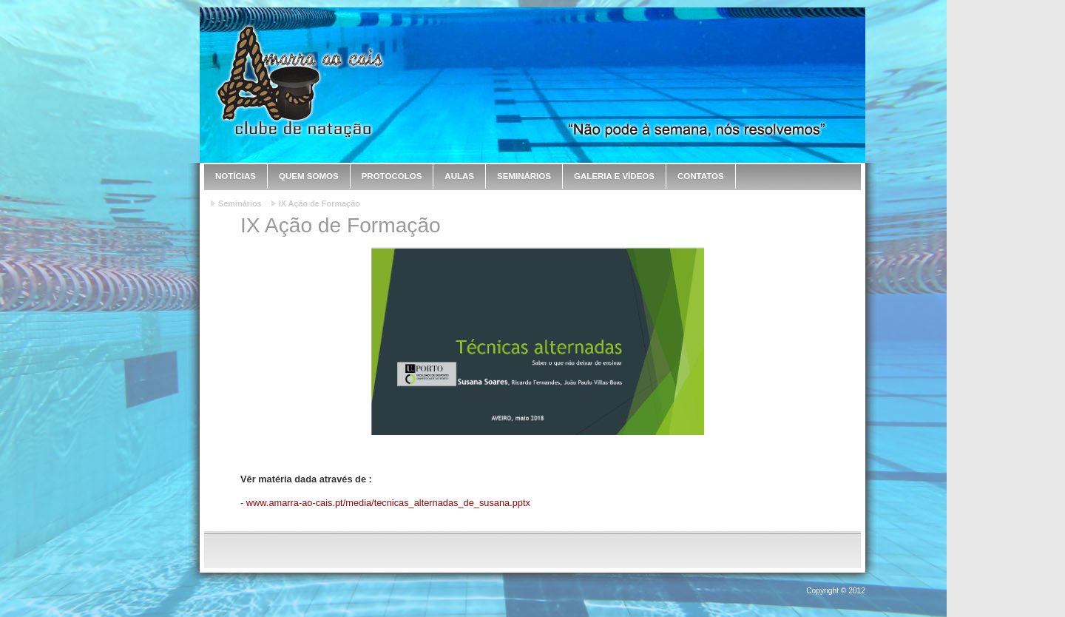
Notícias (235, 176)
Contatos (700, 176)
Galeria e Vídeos (614, 176)
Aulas (459, 176)
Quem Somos (309, 176)
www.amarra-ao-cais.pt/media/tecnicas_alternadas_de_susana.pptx (388, 502)
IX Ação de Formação (319, 203)
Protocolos (392, 176)
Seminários (524, 176)
